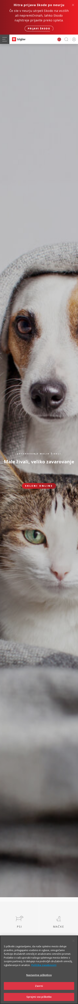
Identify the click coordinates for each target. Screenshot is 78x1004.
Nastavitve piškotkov (39, 975)
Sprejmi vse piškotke (39, 996)
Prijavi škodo (39, 28)
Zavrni (39, 986)
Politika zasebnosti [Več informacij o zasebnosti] (43, 965)
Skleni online (39, 485)
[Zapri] (73, 941)
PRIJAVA (73, 39)
